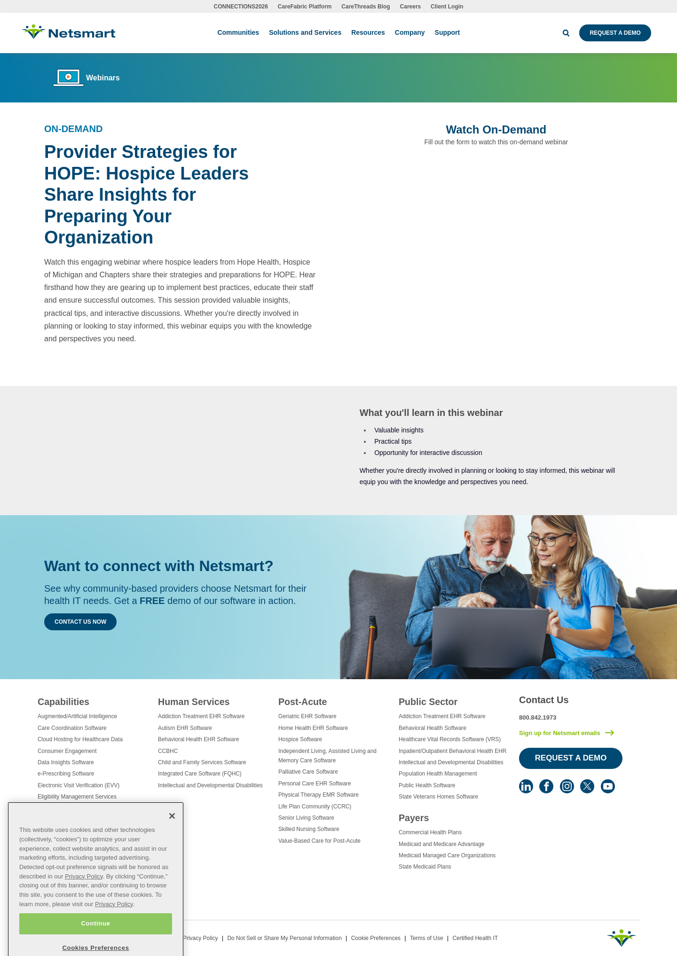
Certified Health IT (475, 938)
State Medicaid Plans (425, 866)
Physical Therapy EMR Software (318, 794)
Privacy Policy (200, 938)
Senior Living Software (306, 818)
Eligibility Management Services (77, 796)
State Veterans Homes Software (438, 796)
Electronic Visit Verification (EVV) (78, 785)
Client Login (447, 6)
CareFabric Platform (305, 6)
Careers (410, 6)
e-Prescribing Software (66, 773)
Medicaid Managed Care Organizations (447, 855)
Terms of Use (426, 938)
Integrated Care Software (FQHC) (200, 773)
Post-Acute (302, 702)
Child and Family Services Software (202, 762)
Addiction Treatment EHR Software (201, 716)
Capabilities (63, 702)
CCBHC (168, 751)
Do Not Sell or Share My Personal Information (284, 938)
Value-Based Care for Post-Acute (319, 841)
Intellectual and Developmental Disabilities (210, 785)
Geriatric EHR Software (307, 716)
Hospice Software (300, 739)
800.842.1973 (538, 717)
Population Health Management (438, 773)
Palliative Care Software (308, 771)
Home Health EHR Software (313, 728)
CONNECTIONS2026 (241, 6)
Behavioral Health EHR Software (198, 739)
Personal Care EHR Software (314, 783)
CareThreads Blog (365, 6)
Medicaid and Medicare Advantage (441, 844)
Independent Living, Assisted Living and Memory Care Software (327, 756)
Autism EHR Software (185, 728)
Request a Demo (615, 33)
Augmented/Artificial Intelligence (77, 716)
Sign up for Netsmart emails (559, 733)
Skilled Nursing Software (308, 829)
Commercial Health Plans (430, 832)
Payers (414, 818)
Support (447, 32)
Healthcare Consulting (65, 808)
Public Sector (428, 702)
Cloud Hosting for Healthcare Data (80, 739)
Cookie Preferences (376, 938)
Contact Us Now (80, 622)
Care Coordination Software (72, 728)
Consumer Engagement (67, 751)
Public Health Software (427, 785)
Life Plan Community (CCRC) (314, 806)
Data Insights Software (66, 762)
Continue (95, 942)
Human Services (193, 702)
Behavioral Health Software (432, 728)
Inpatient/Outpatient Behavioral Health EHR (452, 751)
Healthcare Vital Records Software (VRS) (450, 739)
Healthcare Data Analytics (70, 819)
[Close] (172, 835)
